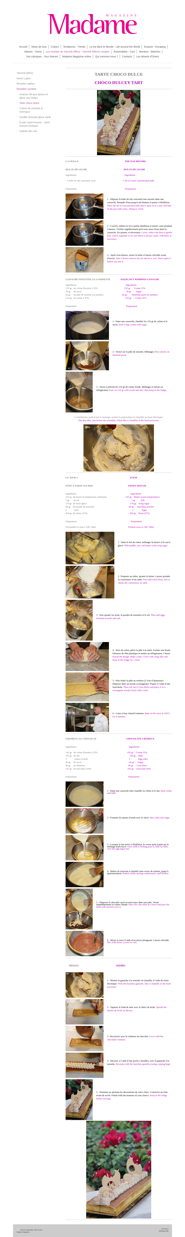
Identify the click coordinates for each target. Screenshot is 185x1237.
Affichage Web (163, 1231)
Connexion (164, 1229)
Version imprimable (25, 1230)
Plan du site (38, 1230)
